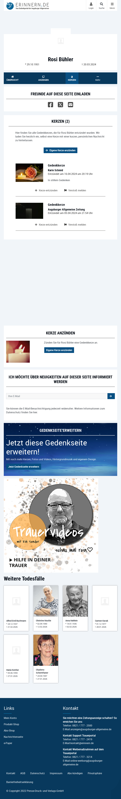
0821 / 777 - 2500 (82, 725)
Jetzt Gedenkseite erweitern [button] (23, 466)
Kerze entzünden (46, 190)
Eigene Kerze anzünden (60, 150)
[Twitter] (60, 104)
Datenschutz (37, 773)
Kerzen (72, 78)
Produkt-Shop (11, 724)
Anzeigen (43, 78)
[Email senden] (57, 396)
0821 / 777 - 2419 (82, 739)
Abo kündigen (75, 773)
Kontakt (10, 773)
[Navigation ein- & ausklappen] (112, 5)
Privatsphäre (95, 773)
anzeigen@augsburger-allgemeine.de (90, 729)
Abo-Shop (9, 730)
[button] (111, 396)
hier (35, 412)
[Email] (70, 104)
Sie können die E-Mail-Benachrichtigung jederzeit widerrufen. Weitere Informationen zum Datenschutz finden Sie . (55, 410)
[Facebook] (50, 104)
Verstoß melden (75, 190)
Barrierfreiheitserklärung (19, 782)
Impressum (56, 773)
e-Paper (8, 743)
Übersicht (12, 78)
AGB (22, 773)
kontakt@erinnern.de (82, 743)
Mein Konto (10, 718)
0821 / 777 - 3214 (82, 757)
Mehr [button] (98, 78)
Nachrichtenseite (13, 737)
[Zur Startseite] (27, 5)
